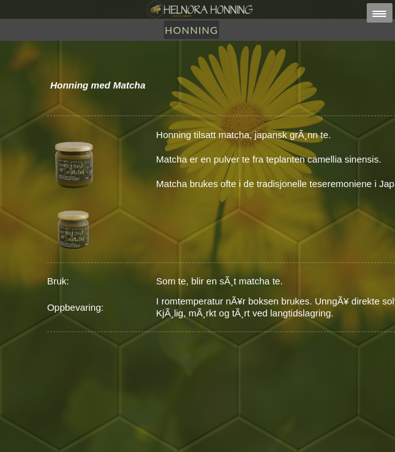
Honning (191, 30)
